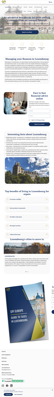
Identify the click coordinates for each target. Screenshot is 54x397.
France (40, 11)
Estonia (14, 11)
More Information (18, 394)
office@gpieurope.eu (6, 369)
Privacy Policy (41, 120)
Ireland (9, 11)
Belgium (35, 11)
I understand (8, 394)
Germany (20, 11)
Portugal (30, 11)
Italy (25, 11)
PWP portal (4, 358)
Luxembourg (8, 7)
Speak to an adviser (27, 32)
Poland (25, 7)
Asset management (6, 354)
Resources (4, 361)
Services (4, 351)
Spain (45, 11)
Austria (45, 7)
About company (5, 364)
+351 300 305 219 (6, 367)
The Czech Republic (17, 7)
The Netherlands (38, 7)
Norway (30, 7)
